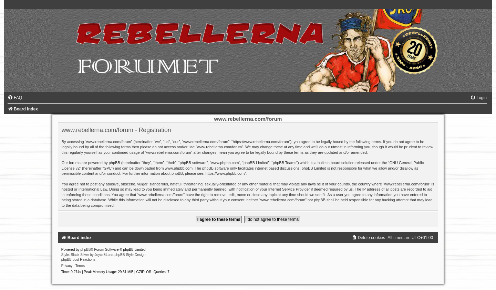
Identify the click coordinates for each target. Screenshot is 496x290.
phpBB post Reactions (78, 259)
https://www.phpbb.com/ (225, 173)
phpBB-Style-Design (129, 255)
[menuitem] (15, 97)
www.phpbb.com (179, 168)
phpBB (85, 249)
